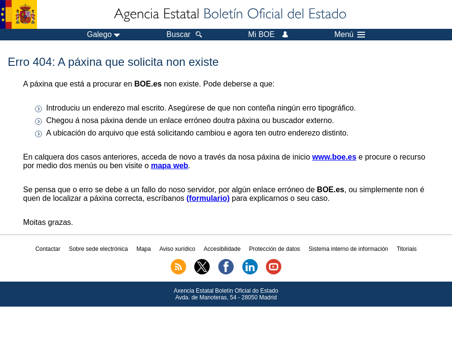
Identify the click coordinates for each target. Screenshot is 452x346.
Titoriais (407, 249)
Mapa (144, 249)
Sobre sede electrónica (98, 249)
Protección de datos (274, 249)
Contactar (47, 249)
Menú (349, 34)
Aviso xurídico (177, 249)
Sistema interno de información (348, 249)
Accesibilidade (222, 249)
